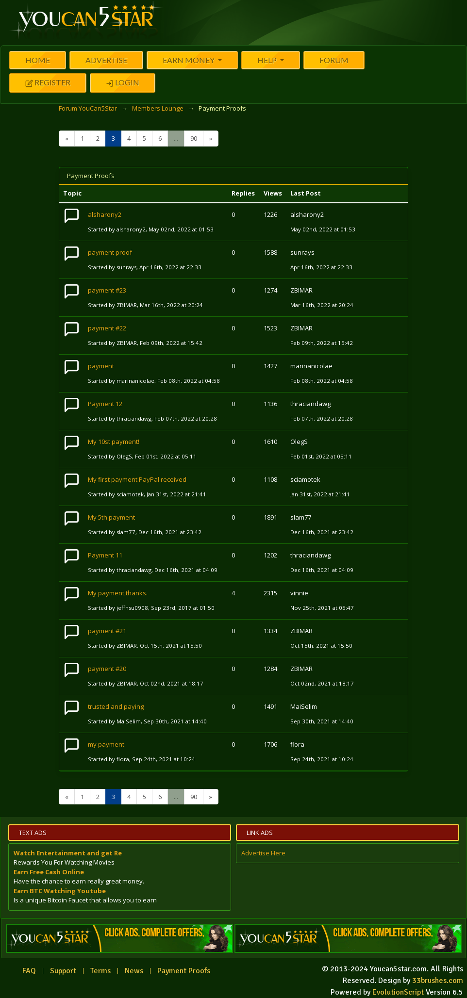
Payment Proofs (183, 971)
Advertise (106, 60)
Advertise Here (263, 853)
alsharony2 (104, 214)
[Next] (210, 139)
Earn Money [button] (189, 60)
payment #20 (107, 668)
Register (47, 83)
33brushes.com (437, 980)
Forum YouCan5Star (88, 108)
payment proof (110, 252)
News (134, 971)
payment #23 (107, 290)
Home (37, 60)
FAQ (29, 971)
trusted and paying (116, 706)
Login (122, 83)
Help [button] (267, 60)
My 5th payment (111, 517)
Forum (334, 60)
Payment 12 (105, 403)
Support (63, 971)
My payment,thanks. (118, 593)
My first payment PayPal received (137, 479)
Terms (100, 971)
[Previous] (67, 139)
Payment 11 (105, 555)
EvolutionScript (398, 992)
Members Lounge (157, 108)
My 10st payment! (113, 441)
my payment (106, 744)
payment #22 (107, 328)
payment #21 (107, 630)
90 (193, 138)
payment (101, 365)
